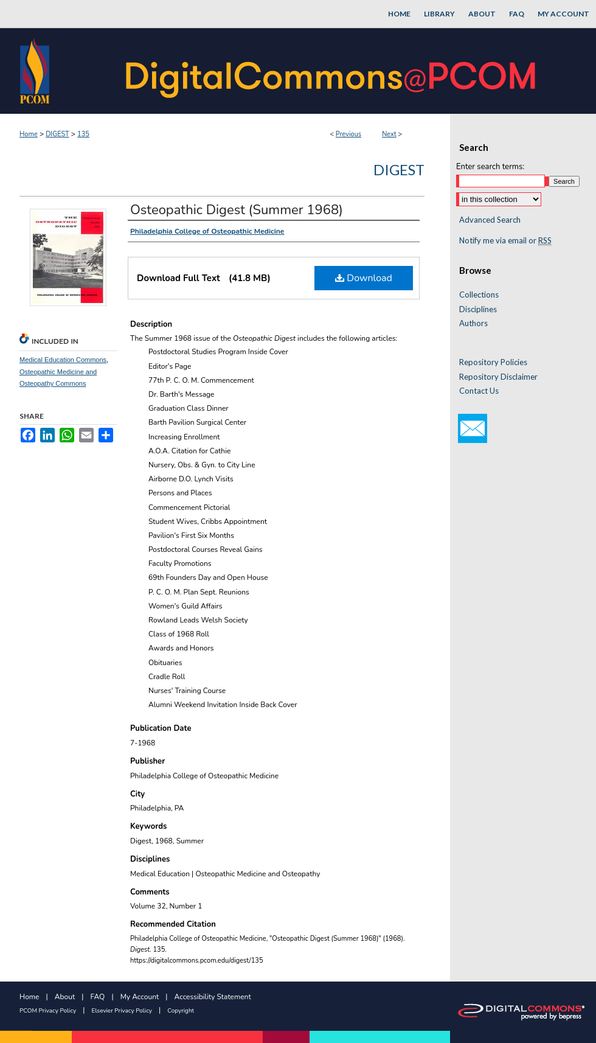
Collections (479, 294)
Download (363, 278)
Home (28, 134)
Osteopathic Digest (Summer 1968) (236, 210)
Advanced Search (490, 220)
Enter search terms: (490, 166)
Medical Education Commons (62, 359)
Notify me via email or (505, 241)
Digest (398, 169)
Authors (473, 323)
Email (472, 428)
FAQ (98, 997)
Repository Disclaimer (498, 377)
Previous (348, 134)
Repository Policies (493, 362)
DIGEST (57, 134)
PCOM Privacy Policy (47, 1010)
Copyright (180, 1010)
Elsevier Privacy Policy (122, 1010)
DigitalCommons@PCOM (332, 71)
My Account (139, 997)
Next (389, 134)
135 (83, 134)
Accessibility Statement (213, 997)
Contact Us (479, 391)
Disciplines (478, 309)
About (65, 997)
